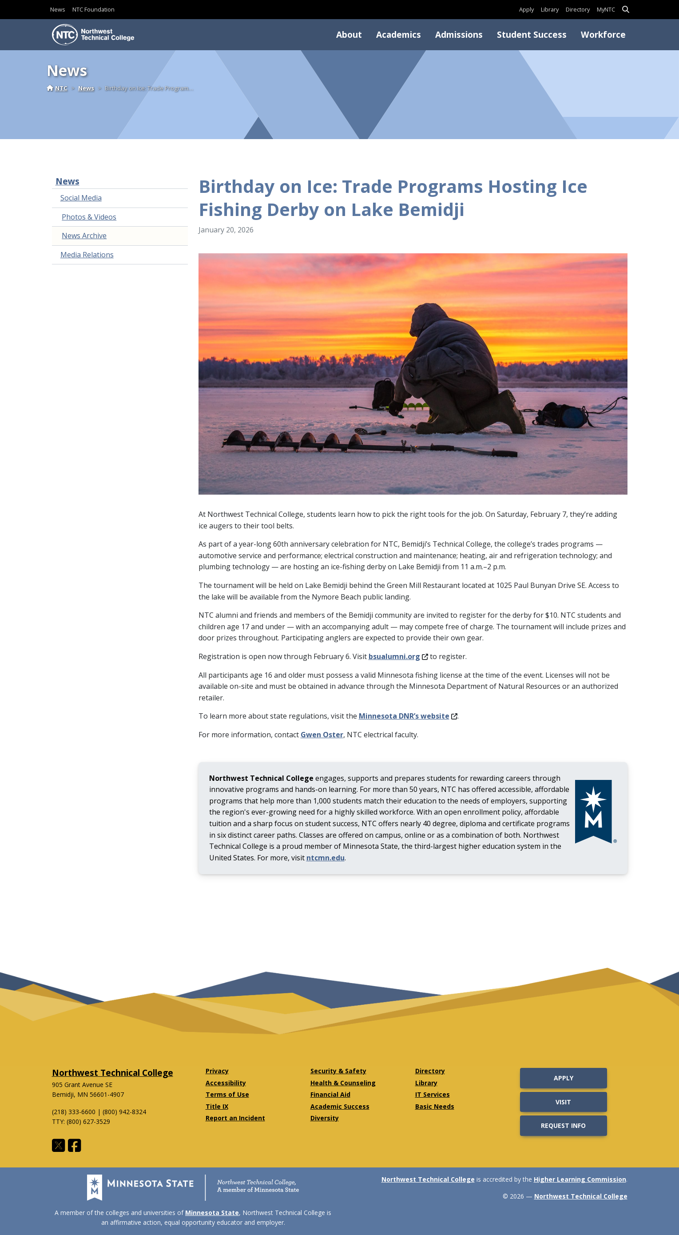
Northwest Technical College (112, 1073)
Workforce (603, 34)
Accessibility (226, 1083)
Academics (398, 34)
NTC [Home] (57, 88)
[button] (626, 9)
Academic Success (339, 1106)
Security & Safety (338, 1071)
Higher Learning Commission (580, 1179)
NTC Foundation (93, 9)
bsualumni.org (398, 656)
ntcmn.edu (325, 858)
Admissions (459, 34)
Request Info (563, 1125)
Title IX (217, 1106)
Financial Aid (330, 1094)
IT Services (432, 1094)
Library (550, 9)
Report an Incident (235, 1118)
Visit (563, 1102)
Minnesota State (212, 1212)
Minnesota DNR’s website (408, 716)
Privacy (217, 1071)
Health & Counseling (343, 1083)
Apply (526, 9)
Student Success (532, 34)
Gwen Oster (322, 734)
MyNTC (606, 9)
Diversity (324, 1118)
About (349, 34)
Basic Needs (434, 1106)
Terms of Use (227, 1094)
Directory (578, 9)
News (57, 9)
